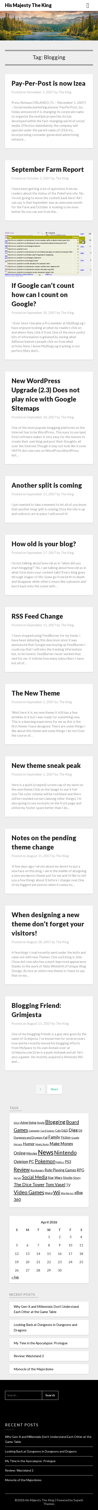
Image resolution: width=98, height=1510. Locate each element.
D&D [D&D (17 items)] (64, 1130)
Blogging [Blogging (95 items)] (55, 1122)
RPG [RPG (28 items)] (80, 1170)
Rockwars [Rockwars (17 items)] (37, 1170)
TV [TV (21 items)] (68, 1185)
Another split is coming (47, 485)
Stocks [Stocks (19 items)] (68, 1177)
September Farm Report (48, 169)
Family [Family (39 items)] (54, 1137)
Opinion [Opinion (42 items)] (21, 1161)
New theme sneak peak (46, 765)
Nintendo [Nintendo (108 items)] (65, 1152)
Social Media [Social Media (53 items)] (34, 1177)
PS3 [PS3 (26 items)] (68, 1162)
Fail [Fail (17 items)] (45, 1137)
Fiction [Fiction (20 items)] (66, 1137)
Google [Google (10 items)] (75, 1137)
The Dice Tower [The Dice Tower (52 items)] (29, 1184)
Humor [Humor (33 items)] (29, 1143)
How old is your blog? (44, 544)
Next (54, 1089)
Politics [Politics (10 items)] (60, 1162)
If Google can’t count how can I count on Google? (43, 294)
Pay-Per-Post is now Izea (48, 83)
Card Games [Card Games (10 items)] (47, 1130)
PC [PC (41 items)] (31, 1161)
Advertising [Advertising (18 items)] (28, 1122)
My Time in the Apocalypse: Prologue (41, 1343)
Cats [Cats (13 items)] (58, 1130)
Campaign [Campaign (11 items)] (34, 1130)
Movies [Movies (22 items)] (31, 1153)
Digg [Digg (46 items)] (73, 1129)
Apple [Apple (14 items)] (41, 1122)
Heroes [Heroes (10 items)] (18, 1144)
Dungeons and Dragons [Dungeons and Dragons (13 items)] (28, 1137)
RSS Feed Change (37, 616)
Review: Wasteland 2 (29, 1356)
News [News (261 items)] (45, 1152)
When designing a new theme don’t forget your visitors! (48, 924)
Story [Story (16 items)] (77, 1177)
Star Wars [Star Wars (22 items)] (55, 1177)
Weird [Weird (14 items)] (49, 1193)
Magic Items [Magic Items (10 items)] (42, 1144)
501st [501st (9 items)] (17, 1122)
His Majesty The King (28, 5)
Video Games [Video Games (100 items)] (29, 1192)
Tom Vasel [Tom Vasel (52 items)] (55, 1184)
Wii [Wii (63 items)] (56, 1192)
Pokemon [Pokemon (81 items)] (45, 1161)
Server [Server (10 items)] (18, 1177)
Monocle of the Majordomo (33, 1369)
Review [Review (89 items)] (22, 1169)
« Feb (15, 1277)
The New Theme (36, 693)
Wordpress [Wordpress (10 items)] (67, 1193)
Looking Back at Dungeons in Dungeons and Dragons (41, 1451)
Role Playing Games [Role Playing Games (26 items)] (60, 1170)
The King (64, 92)
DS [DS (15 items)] (80, 1130)
